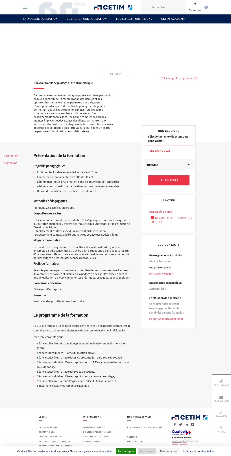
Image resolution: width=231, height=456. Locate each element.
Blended (152, 165)
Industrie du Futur (54, 31)
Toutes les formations (134, 19)
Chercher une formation (87, 19)
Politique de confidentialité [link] (198, 451)
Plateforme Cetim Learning (144, 427)
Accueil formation (42, 19)
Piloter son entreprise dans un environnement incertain (146, 31)
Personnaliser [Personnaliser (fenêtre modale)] (168, 451)
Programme (10, 163)
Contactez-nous (93, 441)
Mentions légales (94, 427)
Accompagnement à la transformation (89, 31)
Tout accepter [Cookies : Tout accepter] (126, 451)
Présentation (10, 155)
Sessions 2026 (159, 150)
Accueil (19, 31)
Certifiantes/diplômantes (55, 446)
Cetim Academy (173, 19)
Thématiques (34, 31)
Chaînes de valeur (50, 436)
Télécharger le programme (179, 78)
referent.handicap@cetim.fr (166, 318)
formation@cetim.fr (161, 273)
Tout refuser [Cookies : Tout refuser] (147, 451)
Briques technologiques (54, 441)
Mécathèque (134, 441)
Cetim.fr (132, 436)
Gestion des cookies (95, 436)
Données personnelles (97, 432)
